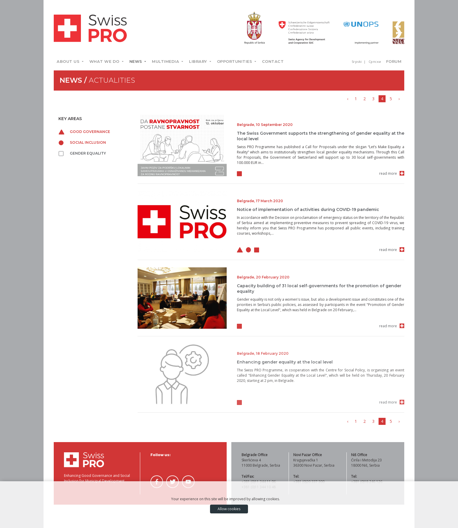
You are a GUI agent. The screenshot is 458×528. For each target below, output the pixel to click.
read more (388, 173)
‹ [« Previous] (347, 98)
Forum (394, 61)
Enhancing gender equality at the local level (285, 362)
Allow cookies (229, 508)
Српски (375, 61)
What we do (105, 61)
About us (69, 61)
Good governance (84, 131)
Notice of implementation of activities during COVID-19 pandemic (308, 209)
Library (198, 61)
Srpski (357, 61)
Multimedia (166, 61)
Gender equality (82, 153)
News (136, 61)
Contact (273, 61)
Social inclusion (82, 142)
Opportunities (235, 61)
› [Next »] (399, 98)
